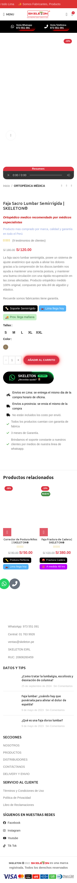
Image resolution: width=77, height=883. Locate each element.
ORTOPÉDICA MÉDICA (29, 185)
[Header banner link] (38, 4)
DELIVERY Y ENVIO (16, 774)
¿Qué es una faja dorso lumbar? (42, 720)
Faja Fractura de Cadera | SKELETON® (56, 541)
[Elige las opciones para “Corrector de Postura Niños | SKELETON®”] (7, 532)
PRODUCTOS (12, 752)
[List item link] (38, 626)
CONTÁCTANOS (14, 766)
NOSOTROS (11, 745)
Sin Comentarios (62, 686)
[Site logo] (38, 14)
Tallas (7, 325)
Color (7, 339)
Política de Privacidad (17, 797)
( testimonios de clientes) (29, 240)
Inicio (6, 185)
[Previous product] (61, 185)
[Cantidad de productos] (12, 360)
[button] (44, 532)
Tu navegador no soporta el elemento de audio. (38, 175)
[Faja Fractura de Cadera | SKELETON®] (57, 510)
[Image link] (29, 611)
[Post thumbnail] (10, 681)
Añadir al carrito (41, 360)
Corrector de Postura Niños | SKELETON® (20, 541)
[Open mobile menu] (8, 14)
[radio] (5, 333)
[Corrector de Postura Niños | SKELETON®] (20, 510)
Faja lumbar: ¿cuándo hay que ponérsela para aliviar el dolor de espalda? (44, 700)
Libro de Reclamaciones (18, 805)
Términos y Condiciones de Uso (23, 790)
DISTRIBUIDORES (15, 759)
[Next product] (71, 185)
